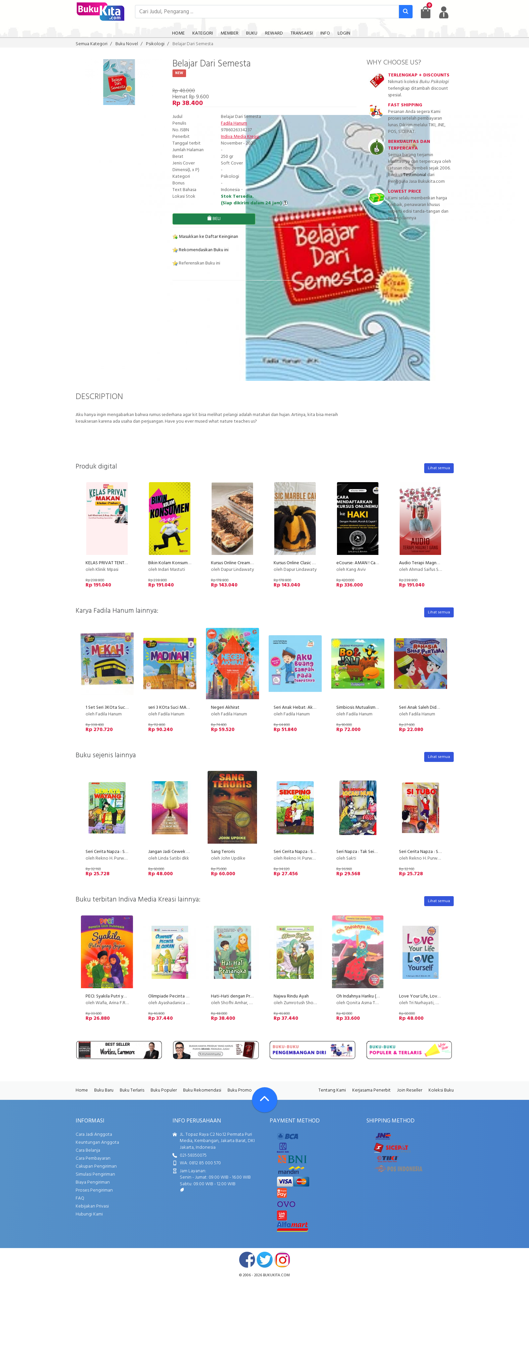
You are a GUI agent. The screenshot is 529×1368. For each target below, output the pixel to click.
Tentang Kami (332, 1090)
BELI (214, 219)
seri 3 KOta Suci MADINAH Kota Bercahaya (190, 707)
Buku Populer (164, 1090)
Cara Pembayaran (93, 1158)
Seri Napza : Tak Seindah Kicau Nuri (370, 852)
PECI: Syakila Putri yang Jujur (113, 996)
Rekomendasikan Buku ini (200, 250)
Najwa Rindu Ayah (291, 996)
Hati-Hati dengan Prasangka (238, 996)
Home (82, 1090)
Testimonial (414, 175)
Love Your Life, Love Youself (427, 996)
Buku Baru (103, 1090)
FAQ (80, 1198)
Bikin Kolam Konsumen (170, 563)
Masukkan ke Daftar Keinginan (205, 237)
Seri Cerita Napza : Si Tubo (424, 852)
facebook (247, 1259)
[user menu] (444, 12)
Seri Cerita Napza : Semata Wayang (120, 852)
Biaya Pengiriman (93, 1182)
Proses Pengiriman (94, 1190)
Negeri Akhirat (225, 707)
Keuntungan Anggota (97, 1142)
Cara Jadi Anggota (94, 1134)
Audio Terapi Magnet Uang (425, 563)
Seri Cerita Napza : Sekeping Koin (306, 852)
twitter (264, 1259)
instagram (282, 1259)
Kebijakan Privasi (92, 1206)
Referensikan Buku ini (196, 263)
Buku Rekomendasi (202, 1090)
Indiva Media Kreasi (240, 137)
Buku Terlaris (132, 1090)
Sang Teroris (223, 852)
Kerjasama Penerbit (371, 1090)
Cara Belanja (88, 1150)
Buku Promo (240, 1090)
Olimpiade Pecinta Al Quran (175, 996)
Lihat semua (439, 468)
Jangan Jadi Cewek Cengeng (176, 852)
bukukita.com (276, 1275)
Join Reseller (409, 1090)
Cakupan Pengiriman (96, 1166)
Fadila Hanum (234, 123)
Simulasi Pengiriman (95, 1174)
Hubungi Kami (89, 1214)
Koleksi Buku (441, 1090)
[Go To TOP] (264, 1099)
